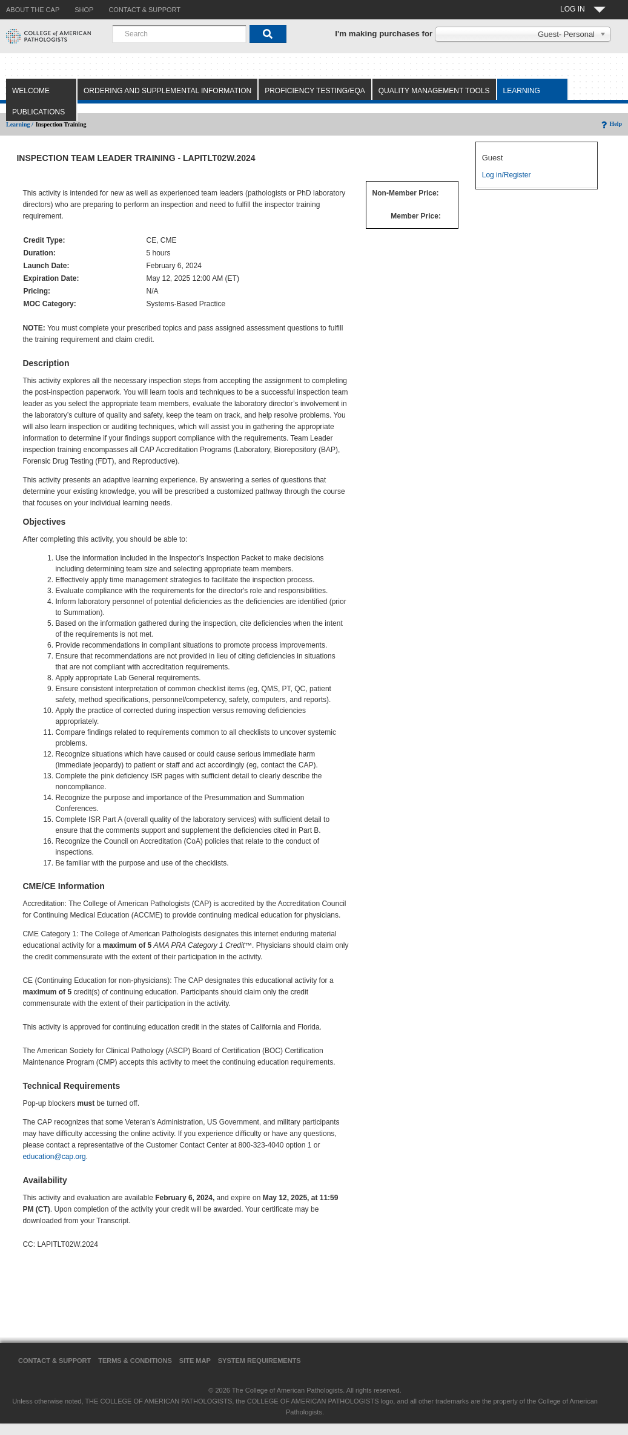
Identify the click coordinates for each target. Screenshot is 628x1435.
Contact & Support (54, 1360)
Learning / (19, 124)
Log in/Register (506, 175)
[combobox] (179, 34)
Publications (38, 112)
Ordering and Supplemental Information (167, 91)
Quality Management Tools (434, 91)
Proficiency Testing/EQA (315, 91)
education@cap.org (53, 1156)
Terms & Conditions (135, 1360)
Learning (521, 91)
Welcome (31, 91)
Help (611, 123)
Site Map (195, 1360)
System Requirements (259, 1360)
